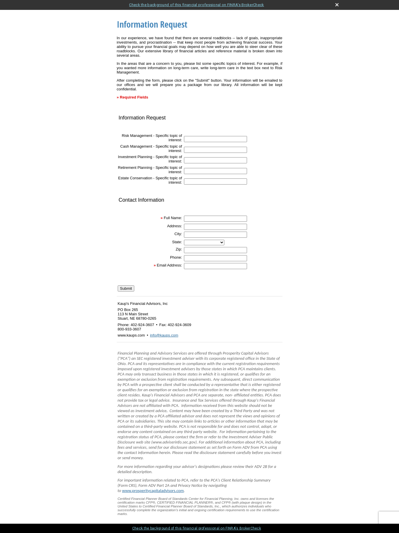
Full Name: (173, 218)
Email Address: (169, 265)
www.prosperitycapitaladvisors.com (153, 490)
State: (177, 242)
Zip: (179, 249)
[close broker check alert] (337, 5)
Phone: (176, 257)
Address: (174, 226)
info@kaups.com (164, 335)
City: (178, 234)
